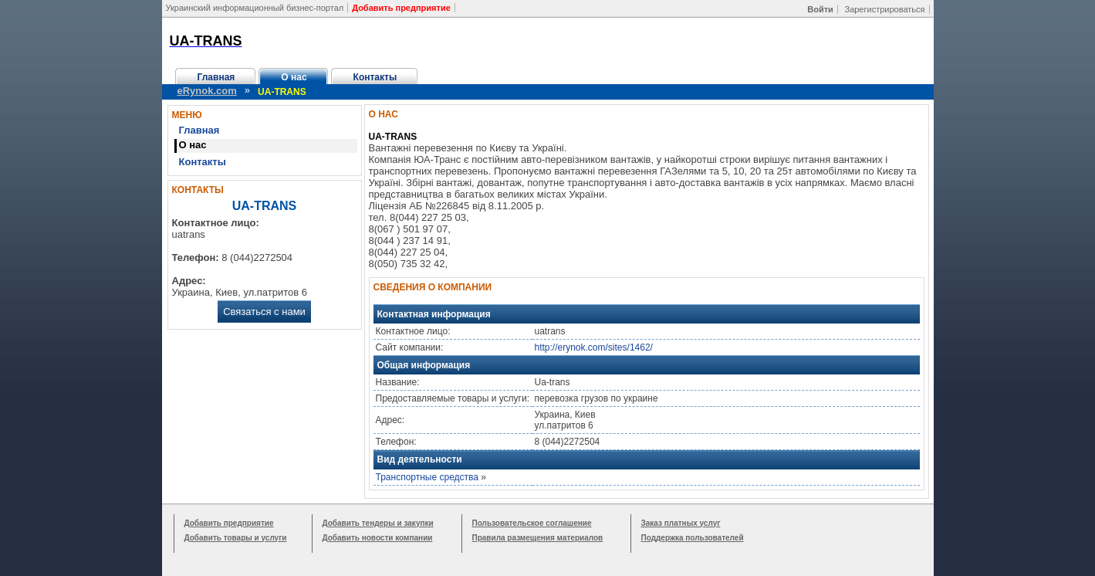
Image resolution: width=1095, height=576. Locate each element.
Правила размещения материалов (537, 538)
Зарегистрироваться (884, 9)
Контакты (375, 77)
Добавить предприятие (229, 523)
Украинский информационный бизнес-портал (255, 7)
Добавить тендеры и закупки (378, 523)
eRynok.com (207, 91)
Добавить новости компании (378, 538)
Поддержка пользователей (692, 538)
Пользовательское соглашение (532, 523)
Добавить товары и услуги (235, 538)
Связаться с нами (264, 311)
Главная (216, 77)
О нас (293, 77)
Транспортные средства (427, 477)
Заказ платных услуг (681, 523)
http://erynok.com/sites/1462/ (594, 347)
